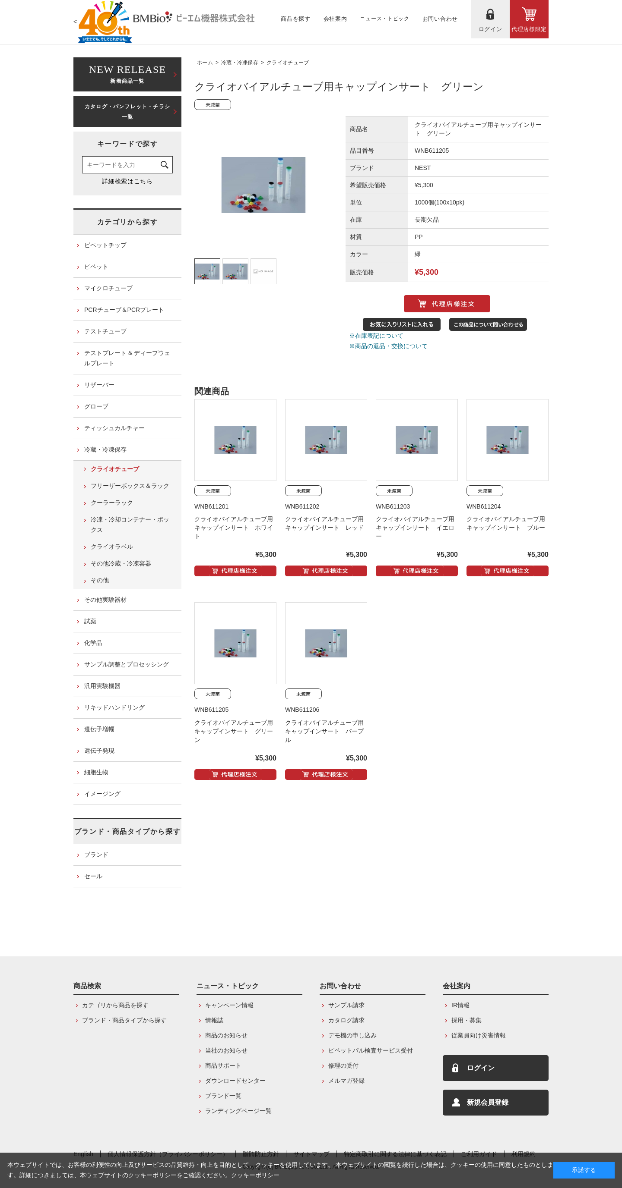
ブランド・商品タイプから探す (127, 831)
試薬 (90, 621)
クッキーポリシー (255, 1175)
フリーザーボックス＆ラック (130, 485)
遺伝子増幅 (99, 729)
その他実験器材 (105, 599)
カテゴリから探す (127, 222)
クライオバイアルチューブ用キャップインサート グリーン (233, 731)
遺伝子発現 (99, 750)
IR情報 (460, 1005)
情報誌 (214, 1020)
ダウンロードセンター (235, 1080)
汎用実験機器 (102, 685)
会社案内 (456, 986)
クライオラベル (112, 546)
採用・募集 (466, 1020)
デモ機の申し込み (352, 1035)
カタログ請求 (346, 1020)
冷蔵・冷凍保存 (239, 63)
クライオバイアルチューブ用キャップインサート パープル (324, 731)
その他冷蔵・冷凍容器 (121, 563)
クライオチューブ (288, 63)
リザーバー (99, 384)
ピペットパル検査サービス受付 (370, 1050)
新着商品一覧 (127, 73)
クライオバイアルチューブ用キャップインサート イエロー (415, 527)
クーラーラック (112, 502)
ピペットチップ (105, 245)
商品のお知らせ (226, 1035)
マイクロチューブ (108, 288)
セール (93, 876)
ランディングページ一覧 (238, 1110)
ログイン (481, 1068)
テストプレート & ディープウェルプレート (127, 358)
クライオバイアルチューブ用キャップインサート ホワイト (233, 527)
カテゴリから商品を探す (115, 1005)
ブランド (96, 854)
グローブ (96, 406)
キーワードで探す (127, 144)
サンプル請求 (346, 1005)
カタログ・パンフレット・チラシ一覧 (127, 112)
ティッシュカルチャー (114, 427)
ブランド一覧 (223, 1095)
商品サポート (223, 1065)
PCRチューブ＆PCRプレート (124, 309)
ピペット (96, 266)
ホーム (205, 63)
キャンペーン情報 (229, 1005)
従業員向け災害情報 (478, 1035)
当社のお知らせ (226, 1050)
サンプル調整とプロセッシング (126, 664)
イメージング (102, 793)
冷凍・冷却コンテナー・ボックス (130, 524)
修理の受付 (343, 1065)
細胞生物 (96, 772)
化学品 (93, 642)
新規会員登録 (487, 1102)
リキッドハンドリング (114, 707)
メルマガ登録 (346, 1080)
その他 (100, 580)
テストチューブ (105, 331)
